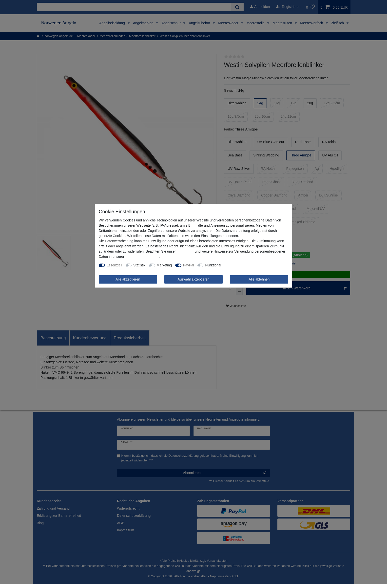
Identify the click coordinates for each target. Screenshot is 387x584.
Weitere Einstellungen (241, 265)
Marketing (164, 265)
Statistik (139, 265)
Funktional (213, 265)
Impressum (185, 251)
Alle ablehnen (259, 279)
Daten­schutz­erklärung (142, 257)
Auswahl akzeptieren (193, 279)
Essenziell (114, 265)
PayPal (188, 265)
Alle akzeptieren (128, 279)
